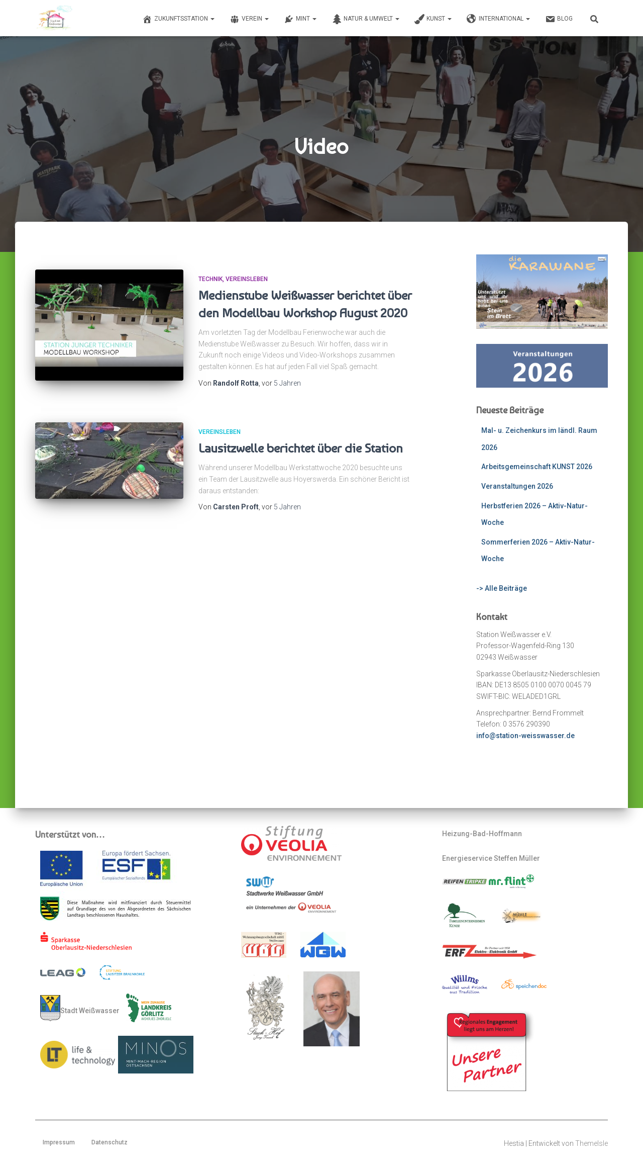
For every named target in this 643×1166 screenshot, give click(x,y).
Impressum (59, 1142)
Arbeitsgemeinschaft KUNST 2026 (536, 467)
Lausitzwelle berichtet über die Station (300, 448)
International (498, 19)
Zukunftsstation (178, 19)
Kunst (433, 19)
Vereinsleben (247, 279)
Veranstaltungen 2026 (517, 486)
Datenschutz (109, 1142)
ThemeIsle (591, 1143)
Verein (249, 19)
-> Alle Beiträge (501, 588)
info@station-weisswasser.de (525, 736)
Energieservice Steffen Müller (491, 858)
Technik (210, 279)
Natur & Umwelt (365, 19)
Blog (559, 19)
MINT (300, 19)
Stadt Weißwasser (80, 1008)
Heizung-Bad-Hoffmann (482, 834)
